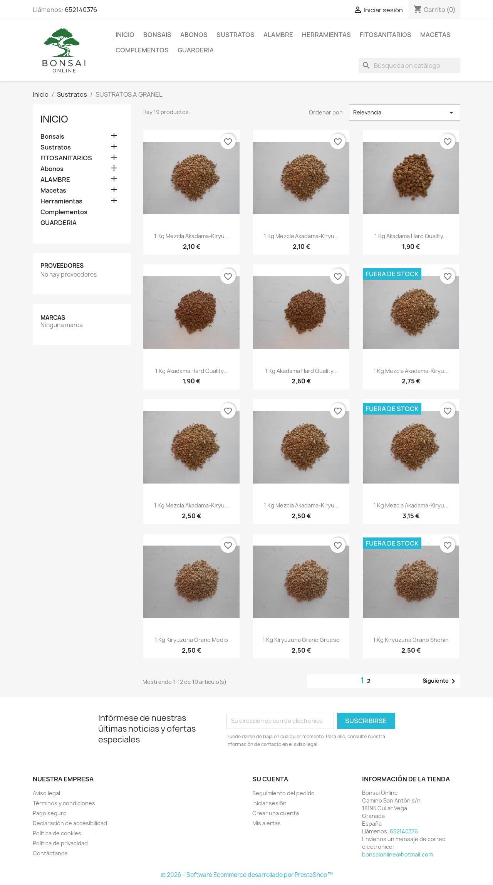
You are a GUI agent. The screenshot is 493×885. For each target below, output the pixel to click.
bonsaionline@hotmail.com (397, 854)
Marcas (52, 318)
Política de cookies (57, 833)
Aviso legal (46, 793)
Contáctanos (50, 853)
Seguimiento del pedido (283, 793)
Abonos (194, 34)
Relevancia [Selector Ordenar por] (404, 112)
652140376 (81, 9)
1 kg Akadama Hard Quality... (411, 236)
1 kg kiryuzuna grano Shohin (411, 639)
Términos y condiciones (64, 803)
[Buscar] (409, 65)
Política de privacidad (60, 843)
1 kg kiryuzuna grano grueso (301, 639)
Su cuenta (270, 779)
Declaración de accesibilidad (70, 823)
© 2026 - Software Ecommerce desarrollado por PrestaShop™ (247, 875)
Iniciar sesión (269, 803)
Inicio (125, 34)
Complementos (142, 50)
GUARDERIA (196, 50)
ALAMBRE (278, 34)
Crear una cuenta (275, 813)
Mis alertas (266, 823)
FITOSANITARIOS (385, 34)
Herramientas (326, 34)
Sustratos (235, 34)
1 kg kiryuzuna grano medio (191, 639)
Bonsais (157, 34)
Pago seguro (50, 813)
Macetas (435, 34)
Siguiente (440, 681)
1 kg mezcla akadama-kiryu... (191, 236)
